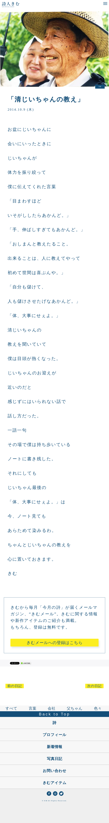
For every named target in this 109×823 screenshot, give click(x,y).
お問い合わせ (54, 771)
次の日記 (94, 686)
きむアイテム (54, 783)
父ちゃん (75, 708)
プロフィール (54, 735)
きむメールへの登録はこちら (54, 642)
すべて (11, 708)
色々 (98, 708)
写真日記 (54, 759)
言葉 (32, 708)
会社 (51, 708)
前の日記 (14, 686)
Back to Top (54, 714)
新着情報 (54, 747)
